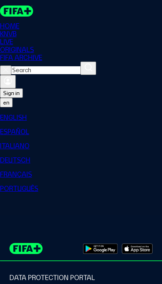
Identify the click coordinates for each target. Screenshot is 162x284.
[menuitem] (81, 117)
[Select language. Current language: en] (6, 102)
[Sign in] (8, 81)
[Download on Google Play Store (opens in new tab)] (100, 248)
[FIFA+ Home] (16, 11)
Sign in (11, 93)
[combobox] (45, 70)
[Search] (88, 68)
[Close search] (5, 70)
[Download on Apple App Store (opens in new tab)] (137, 248)
